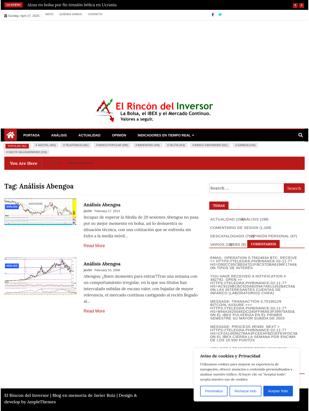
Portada (31, 135)
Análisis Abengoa (102, 205)
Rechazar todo (245, 391)
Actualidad (89, 135)
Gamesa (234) (246, 145)
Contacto (95, 14)
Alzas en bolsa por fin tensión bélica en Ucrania (72, 4)
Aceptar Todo (278, 391)
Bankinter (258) (149, 145)
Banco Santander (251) (211, 145)
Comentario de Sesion (234, 228)
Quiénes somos (70, 14)
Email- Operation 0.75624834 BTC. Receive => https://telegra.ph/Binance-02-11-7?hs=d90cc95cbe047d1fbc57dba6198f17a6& (253, 261)
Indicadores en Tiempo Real (164, 135)
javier (88, 211)
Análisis (59, 135)
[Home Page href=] (10, 136)
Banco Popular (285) (113, 145)
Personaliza (214, 391)
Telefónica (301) (77, 145)
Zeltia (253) (177, 145)
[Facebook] (213, 15)
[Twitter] (220, 15)
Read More (94, 245)
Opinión (119, 135)
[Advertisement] (154, 56)
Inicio (49, 14)
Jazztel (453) (47, 145)
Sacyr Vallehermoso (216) (27, 152)
